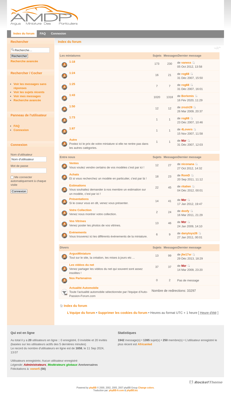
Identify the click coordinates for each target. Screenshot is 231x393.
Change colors (146, 387)
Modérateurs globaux (62, 364)
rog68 (185, 74)
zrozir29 (186, 107)
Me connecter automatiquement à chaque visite (28, 180)
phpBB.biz (132, 390)
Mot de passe (19, 166)
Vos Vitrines (77, 221)
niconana (187, 164)
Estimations (77, 185)
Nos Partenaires (80, 278)
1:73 (72, 117)
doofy (185, 211)
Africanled (145, 344)
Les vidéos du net (81, 265)
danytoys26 (189, 233)
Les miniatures (70, 55)
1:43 (72, 95)
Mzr (183, 140)
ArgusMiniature (80, 253)
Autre (73, 139)
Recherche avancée (24, 61)
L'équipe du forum (81, 313)
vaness (186, 62)
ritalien (186, 186)
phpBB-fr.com (116, 390)
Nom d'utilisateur (21, 154)
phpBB (93, 387)
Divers (64, 247)
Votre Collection (80, 210)
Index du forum (69, 42)
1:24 (72, 73)
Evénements (78, 232)
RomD (185, 175)
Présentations (79, 199)
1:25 (72, 84)
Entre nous (67, 157)
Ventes (74, 163)
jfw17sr (186, 254)
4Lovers (187, 129)
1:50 (72, 106)
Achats (74, 174)
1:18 (72, 61)
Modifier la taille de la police (217, 48)
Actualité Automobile (84, 288)
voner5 (35, 368)
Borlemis (187, 96)
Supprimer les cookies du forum (122, 313)
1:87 (72, 128)
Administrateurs (35, 364)
